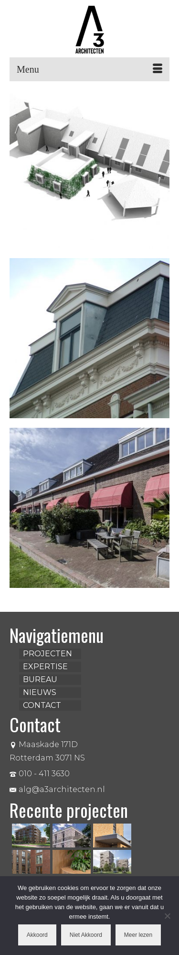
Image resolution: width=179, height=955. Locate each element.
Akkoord (37, 935)
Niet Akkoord (86, 935)
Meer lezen (138, 935)
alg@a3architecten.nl (57, 789)
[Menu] (89, 69)
